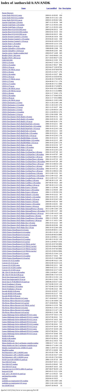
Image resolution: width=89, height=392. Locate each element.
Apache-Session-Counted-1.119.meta (15, 37)
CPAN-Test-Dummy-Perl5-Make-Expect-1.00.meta (19, 187)
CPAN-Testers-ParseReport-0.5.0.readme (16, 256)
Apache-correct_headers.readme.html (15, 53)
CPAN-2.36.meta (8, 72)
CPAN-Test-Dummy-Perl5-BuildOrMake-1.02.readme (20, 140)
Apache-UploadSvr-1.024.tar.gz (13, 51)
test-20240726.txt (8, 385)
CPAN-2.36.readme (9, 74)
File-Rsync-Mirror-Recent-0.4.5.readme (16, 301)
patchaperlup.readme (9, 376)
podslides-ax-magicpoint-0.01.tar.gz (14, 383)
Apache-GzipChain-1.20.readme (13, 25)
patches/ (5, 378)
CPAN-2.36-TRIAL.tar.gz (11, 70)
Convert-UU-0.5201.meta (11, 265)
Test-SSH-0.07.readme (10, 364)
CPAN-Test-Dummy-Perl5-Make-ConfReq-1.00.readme (21, 183)
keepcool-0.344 (7, 371)
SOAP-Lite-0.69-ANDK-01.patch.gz (14, 359)
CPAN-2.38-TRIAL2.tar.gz (11, 91)
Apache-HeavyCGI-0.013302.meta (14, 29)
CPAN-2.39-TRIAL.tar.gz (11, 100)
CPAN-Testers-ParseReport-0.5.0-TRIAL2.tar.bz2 (19, 246)
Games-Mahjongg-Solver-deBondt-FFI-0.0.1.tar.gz (19, 319)
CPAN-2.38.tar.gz (8, 98)
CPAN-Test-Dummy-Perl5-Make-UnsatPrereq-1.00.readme (22, 218)
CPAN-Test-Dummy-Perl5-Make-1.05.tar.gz (17, 150)
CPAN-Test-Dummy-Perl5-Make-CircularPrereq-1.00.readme (23, 176)
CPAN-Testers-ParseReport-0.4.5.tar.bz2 (16, 242)
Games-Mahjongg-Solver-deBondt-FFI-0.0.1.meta (19, 315)
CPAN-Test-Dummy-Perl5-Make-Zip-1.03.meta (18, 223)
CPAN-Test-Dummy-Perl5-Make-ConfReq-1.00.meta (20, 180)
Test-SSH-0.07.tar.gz (9, 367)
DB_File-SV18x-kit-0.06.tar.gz (13, 275)
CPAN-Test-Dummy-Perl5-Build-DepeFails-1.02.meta (21, 124)
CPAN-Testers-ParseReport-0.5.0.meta (15, 253)
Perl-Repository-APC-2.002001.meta (15, 352)
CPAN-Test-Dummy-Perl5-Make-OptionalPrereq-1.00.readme (23, 211)
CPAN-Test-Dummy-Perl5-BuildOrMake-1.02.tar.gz (20, 143)
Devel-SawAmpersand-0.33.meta (13, 277)
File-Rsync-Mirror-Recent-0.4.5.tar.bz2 (15, 303)
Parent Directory (7, 13)
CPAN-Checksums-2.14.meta (12, 110)
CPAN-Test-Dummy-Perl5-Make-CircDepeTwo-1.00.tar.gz (22, 171)
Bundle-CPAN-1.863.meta (11, 55)
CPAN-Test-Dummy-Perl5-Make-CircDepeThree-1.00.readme (23, 161)
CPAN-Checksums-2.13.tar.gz (12, 107)
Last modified (51, 8)
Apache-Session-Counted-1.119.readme (15, 39)
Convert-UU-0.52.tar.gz (10, 263)
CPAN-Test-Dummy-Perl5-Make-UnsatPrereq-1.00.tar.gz (22, 220)
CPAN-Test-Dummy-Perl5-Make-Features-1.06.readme (21, 204)
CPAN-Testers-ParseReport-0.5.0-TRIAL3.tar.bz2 (19, 249)
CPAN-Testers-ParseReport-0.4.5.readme (16, 239)
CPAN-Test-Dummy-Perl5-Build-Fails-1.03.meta (19, 131)
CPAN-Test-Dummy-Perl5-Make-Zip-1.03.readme (19, 225)
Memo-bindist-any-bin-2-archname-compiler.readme (20, 343)
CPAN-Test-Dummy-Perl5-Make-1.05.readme (18, 147)
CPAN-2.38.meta (8, 93)
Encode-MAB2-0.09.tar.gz (11, 296)
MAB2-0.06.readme (9, 338)
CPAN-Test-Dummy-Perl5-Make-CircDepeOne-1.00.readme (23, 154)
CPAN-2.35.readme (9, 65)
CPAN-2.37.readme (9, 84)
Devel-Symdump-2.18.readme (12, 286)
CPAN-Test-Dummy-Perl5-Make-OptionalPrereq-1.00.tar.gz (23, 213)
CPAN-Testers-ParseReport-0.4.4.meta (15, 230)
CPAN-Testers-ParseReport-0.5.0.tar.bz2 (16, 258)
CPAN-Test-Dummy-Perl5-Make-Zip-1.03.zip (18, 227)
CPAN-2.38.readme (9, 95)
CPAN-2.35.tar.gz (8, 67)
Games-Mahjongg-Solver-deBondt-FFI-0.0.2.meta (19, 322)
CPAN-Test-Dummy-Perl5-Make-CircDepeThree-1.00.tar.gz (23, 164)
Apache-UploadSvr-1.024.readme (13, 48)
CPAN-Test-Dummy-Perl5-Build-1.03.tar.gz (17, 121)
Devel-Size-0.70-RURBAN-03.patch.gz (16, 282)
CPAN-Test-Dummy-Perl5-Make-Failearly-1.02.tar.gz (20, 199)
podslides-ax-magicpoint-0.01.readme (15, 381)
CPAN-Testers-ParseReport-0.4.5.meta (15, 237)
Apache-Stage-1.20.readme (11, 44)
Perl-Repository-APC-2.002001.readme (15, 355)
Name (23, 8)
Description (66, 8)
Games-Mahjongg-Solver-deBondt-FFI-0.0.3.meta (19, 329)
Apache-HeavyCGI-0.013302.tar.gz (14, 34)
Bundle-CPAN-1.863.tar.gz (11, 58)
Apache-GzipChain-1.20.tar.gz (12, 27)
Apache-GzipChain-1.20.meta (12, 22)
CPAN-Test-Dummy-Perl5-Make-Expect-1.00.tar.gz (20, 192)
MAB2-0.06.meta (8, 336)
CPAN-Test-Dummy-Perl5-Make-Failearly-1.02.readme (21, 197)
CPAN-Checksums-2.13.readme (13, 105)
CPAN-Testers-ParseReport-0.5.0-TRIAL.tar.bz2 (19, 244)
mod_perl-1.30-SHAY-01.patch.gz (14, 374)
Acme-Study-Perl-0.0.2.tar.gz (12, 20)
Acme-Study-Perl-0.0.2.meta (12, 15)
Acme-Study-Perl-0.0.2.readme (13, 18)
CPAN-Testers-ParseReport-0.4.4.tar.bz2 (16, 235)
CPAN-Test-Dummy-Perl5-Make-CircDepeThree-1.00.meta (22, 159)
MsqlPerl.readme (8, 350)
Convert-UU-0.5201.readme (11, 268)
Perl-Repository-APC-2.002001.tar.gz (15, 357)
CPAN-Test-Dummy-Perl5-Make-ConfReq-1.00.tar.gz (20, 185)
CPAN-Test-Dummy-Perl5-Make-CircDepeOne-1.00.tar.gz (22, 157)
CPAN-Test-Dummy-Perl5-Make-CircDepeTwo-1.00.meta (22, 166)
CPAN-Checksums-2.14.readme (13, 112)
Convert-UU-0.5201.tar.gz (11, 270)
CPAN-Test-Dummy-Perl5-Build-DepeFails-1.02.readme (21, 126)
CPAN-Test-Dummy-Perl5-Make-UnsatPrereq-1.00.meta (21, 216)
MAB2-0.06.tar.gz (8, 341)
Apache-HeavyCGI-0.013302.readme (15, 32)
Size (60, 8)
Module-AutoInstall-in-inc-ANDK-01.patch (17, 348)
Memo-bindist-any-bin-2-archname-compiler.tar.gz (19, 345)
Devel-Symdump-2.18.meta (11, 284)
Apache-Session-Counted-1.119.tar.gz (15, 41)
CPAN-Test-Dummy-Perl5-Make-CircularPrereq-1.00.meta (22, 173)
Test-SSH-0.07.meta (9, 362)
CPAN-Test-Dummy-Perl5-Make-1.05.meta (17, 145)
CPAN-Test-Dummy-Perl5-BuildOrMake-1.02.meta (20, 138)
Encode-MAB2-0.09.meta (11, 291)
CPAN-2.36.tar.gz (8, 77)
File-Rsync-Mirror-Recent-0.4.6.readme (16, 310)
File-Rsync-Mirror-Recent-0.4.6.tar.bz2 (15, 312)
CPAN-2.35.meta (8, 62)
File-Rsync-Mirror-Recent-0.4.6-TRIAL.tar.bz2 (18, 305)
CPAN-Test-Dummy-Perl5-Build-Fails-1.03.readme (20, 133)
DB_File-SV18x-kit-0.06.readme (13, 272)
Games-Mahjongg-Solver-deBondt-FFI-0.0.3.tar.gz (19, 334)
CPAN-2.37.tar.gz (8, 86)
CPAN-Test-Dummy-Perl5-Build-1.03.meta (17, 117)
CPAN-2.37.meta (8, 81)
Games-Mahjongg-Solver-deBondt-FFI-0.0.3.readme (20, 331)
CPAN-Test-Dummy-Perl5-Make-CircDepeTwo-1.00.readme (23, 169)
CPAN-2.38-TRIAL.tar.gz (11, 88)
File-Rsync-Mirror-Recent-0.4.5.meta (15, 298)
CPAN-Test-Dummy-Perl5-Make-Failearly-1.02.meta (20, 194)
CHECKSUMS (7, 60)
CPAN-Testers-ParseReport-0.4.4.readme (16, 232)
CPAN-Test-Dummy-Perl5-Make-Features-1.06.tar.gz (20, 206)
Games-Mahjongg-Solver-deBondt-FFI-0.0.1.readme (20, 317)
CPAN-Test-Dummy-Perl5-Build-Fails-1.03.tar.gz (19, 136)
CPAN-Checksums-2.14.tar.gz (12, 114)
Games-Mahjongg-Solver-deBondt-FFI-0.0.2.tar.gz (19, 326)
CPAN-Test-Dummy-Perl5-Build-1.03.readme (18, 119)
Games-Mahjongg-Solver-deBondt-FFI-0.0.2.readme (20, 324)
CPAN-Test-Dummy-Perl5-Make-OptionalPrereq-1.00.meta (22, 209)
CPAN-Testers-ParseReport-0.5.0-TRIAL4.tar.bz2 (19, 251)
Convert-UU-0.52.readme (11, 260)
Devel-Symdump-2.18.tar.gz (12, 289)
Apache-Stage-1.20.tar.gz (10, 46)
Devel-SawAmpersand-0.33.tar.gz (13, 279)
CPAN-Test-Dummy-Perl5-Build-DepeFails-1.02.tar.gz (21, 128)
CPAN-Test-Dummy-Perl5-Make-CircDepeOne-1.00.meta (22, 152)
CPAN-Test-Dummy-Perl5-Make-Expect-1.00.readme (20, 190)
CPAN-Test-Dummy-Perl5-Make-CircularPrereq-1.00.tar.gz (22, 178)
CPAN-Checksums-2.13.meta (12, 103)
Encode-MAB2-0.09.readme (12, 293)
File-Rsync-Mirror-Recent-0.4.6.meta (15, 308)
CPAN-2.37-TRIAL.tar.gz (11, 79)
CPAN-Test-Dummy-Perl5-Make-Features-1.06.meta (20, 202)
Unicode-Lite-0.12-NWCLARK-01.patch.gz (17, 369)
